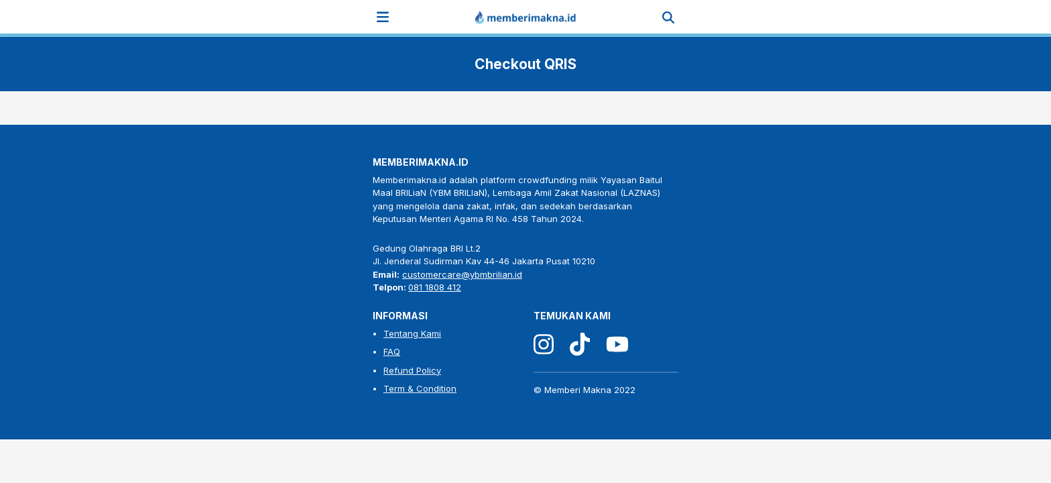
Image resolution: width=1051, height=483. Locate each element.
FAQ (391, 351)
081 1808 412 (434, 287)
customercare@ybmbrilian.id (462, 274)
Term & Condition (419, 388)
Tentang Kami (412, 333)
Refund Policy (412, 370)
